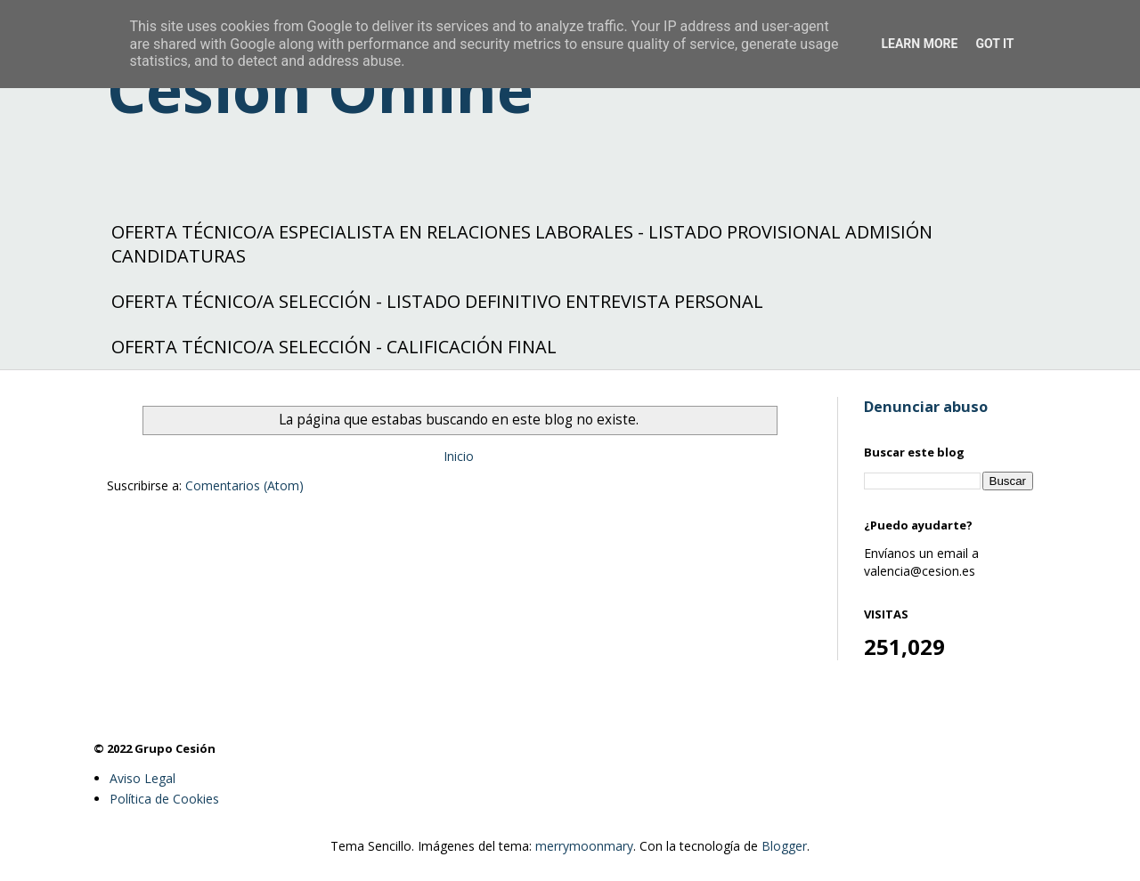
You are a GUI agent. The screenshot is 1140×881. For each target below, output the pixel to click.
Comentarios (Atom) (244, 485)
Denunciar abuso (926, 406)
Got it (994, 43)
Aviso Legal (142, 778)
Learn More (919, 43)
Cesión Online (320, 89)
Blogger (784, 845)
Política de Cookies (164, 798)
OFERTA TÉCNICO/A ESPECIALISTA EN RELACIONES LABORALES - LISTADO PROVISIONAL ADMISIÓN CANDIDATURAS (521, 244)
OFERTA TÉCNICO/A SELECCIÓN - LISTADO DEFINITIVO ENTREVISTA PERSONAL (437, 301)
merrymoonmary (584, 845)
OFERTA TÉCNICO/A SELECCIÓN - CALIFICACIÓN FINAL (334, 347)
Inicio (459, 456)
